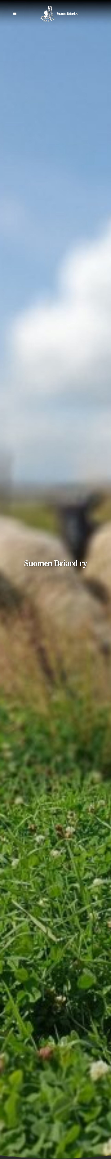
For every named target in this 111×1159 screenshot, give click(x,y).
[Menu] (14, 13)
